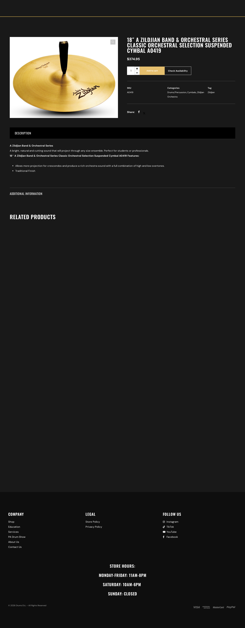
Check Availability (178, 70)
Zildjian (211, 92)
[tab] (122, 133)
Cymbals (191, 92)
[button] (112, 42)
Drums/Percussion (176, 92)
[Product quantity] (133, 71)
